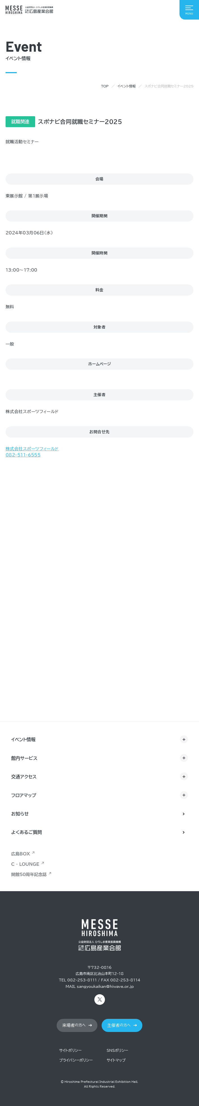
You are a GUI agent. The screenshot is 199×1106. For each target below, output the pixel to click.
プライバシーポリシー (76, 1060)
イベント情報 (127, 86)
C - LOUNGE (25, 864)
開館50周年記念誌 (29, 874)
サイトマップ (116, 1060)
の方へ (74, 1025)
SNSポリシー (117, 1050)
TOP (105, 86)
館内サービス (24, 758)
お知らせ (20, 814)
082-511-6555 (23, 455)
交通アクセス (24, 776)
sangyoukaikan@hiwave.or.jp (105, 986)
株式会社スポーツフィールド (32, 449)
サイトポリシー (70, 1050)
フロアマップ (23, 795)
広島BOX (20, 854)
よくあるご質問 (26, 832)
